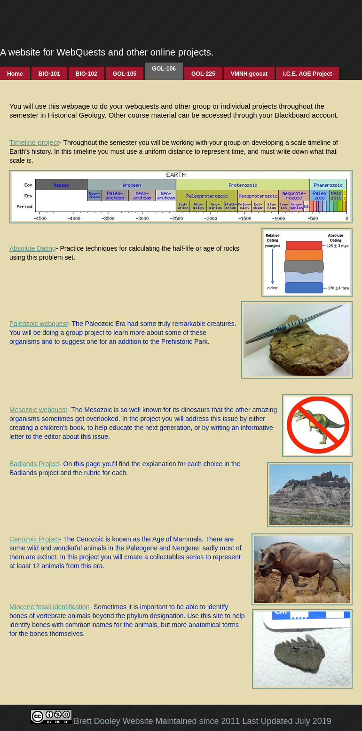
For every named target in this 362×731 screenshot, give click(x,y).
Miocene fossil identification (49, 607)
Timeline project (34, 142)
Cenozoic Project (34, 539)
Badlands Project (34, 464)
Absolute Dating (32, 248)
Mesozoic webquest (38, 409)
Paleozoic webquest (38, 323)
